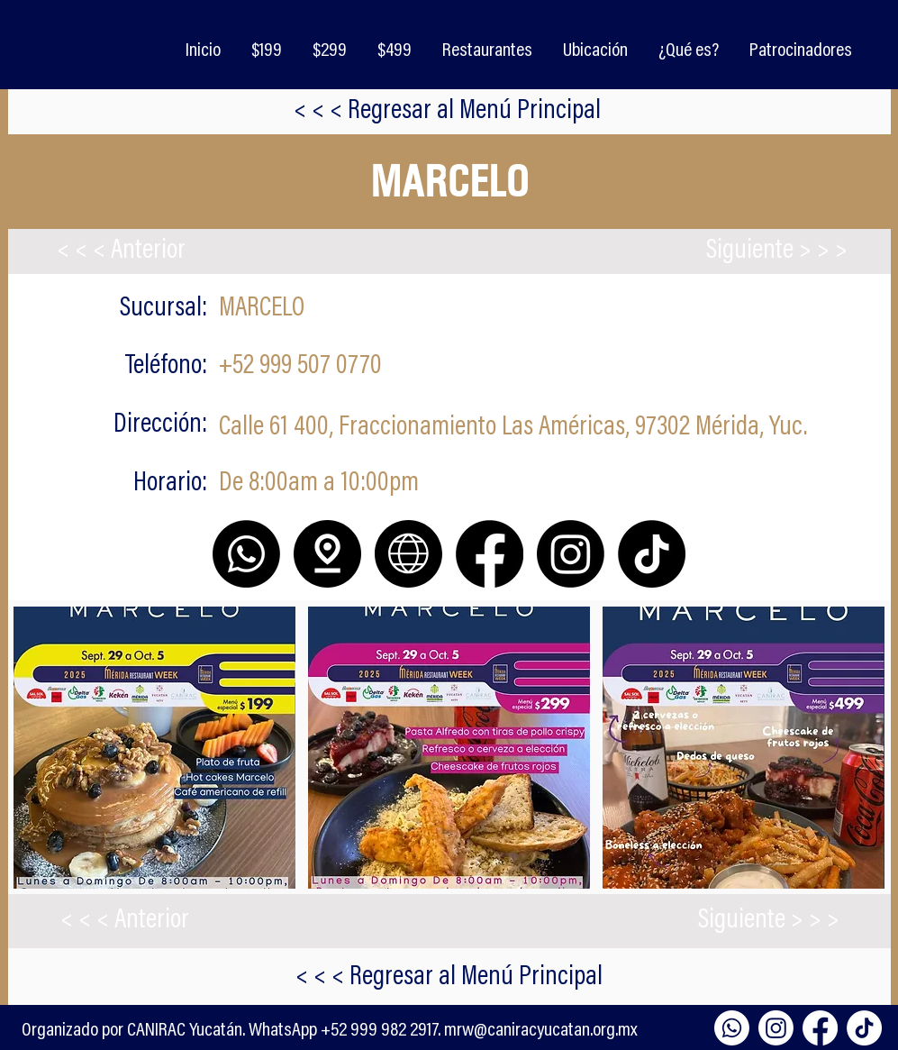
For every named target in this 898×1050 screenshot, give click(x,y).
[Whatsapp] (731, 1027)
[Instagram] (776, 1027)
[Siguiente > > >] (777, 251)
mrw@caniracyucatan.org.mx (541, 1031)
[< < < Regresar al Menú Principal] (447, 111)
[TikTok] (864, 1027)
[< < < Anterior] (121, 251)
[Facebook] (820, 1027)
